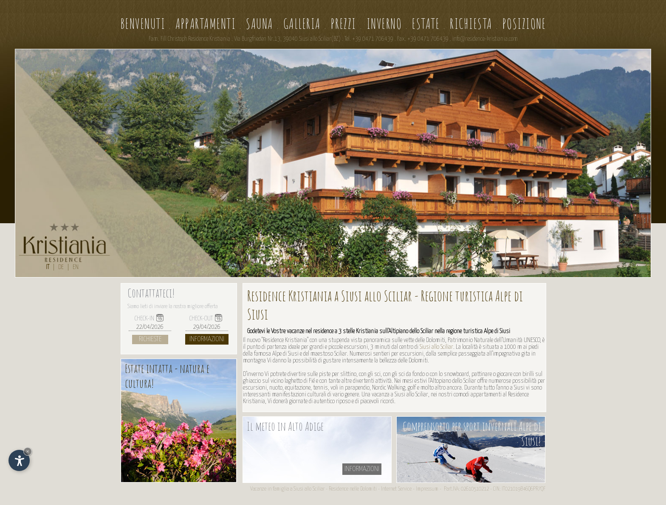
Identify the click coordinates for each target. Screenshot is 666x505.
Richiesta (471, 23)
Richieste (150, 339)
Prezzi (343, 23)
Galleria (302, 23)
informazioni (361, 469)
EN (76, 267)
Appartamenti (205, 23)
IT (47, 267)
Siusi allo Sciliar (436, 347)
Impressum (427, 489)
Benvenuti (143, 23)
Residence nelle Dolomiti (353, 489)
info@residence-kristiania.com (485, 39)
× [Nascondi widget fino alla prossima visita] (27, 451)
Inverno (384, 23)
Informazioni (206, 339)
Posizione (524, 23)
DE (61, 267)
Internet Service (396, 489)
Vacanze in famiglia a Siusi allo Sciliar (287, 489)
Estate (426, 23)
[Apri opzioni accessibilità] (19, 460)
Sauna (259, 23)
